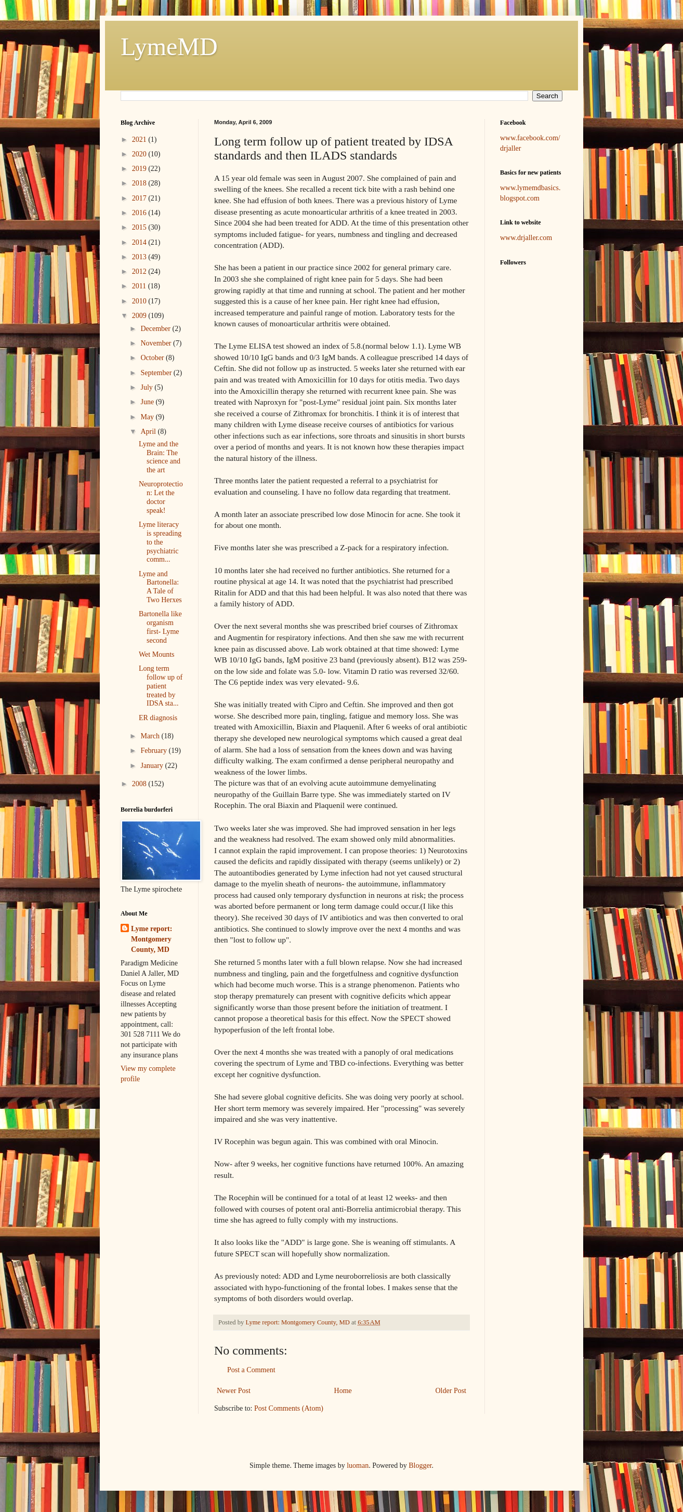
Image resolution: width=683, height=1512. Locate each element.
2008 (140, 784)
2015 (140, 227)
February (154, 750)
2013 (140, 257)
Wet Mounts (156, 654)
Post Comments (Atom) (288, 1408)
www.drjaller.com (526, 238)
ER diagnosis (158, 718)
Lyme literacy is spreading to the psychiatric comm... (160, 542)
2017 (140, 198)
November (156, 343)
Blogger (420, 1465)
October (153, 358)
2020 (140, 154)
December (156, 329)
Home (343, 1391)
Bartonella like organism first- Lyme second (160, 627)
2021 (140, 139)
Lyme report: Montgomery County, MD (151, 939)
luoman (358, 1465)
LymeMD (169, 46)
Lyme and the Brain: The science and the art (159, 457)
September (156, 373)
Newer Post (234, 1391)
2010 (140, 301)
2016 (140, 213)
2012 (140, 271)
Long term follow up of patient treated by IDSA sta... (160, 686)
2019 (140, 169)
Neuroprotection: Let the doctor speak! (161, 497)
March (150, 736)
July (147, 387)
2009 (140, 316)
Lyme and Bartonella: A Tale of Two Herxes (160, 587)
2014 (140, 242)
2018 (140, 183)
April (148, 431)
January (152, 766)
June (147, 402)
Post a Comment (251, 1370)
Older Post (451, 1391)
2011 (140, 286)
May (147, 417)
